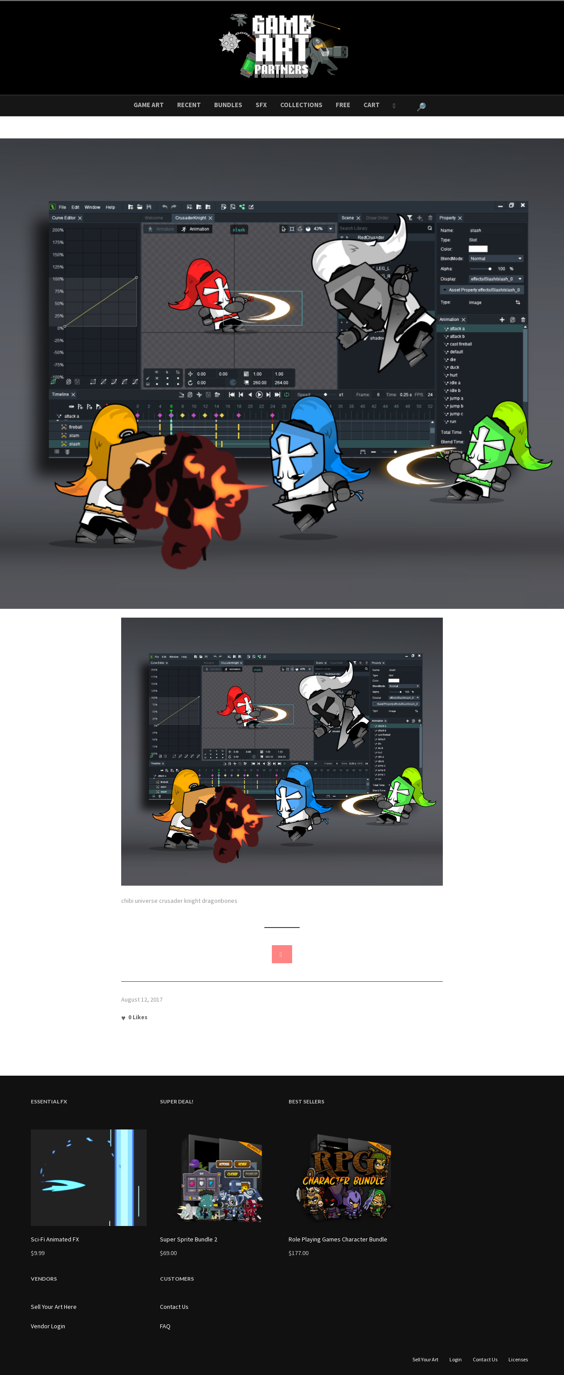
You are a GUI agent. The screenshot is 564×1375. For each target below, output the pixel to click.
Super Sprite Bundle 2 (188, 1239)
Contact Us (174, 1307)
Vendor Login (48, 1326)
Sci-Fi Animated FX (55, 1239)
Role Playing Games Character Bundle (338, 1239)
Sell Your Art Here (54, 1307)
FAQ (165, 1326)
